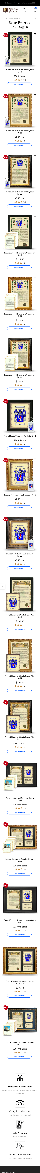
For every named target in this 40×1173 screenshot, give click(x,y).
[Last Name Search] (20, 18)
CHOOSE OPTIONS (19, 84)
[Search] (35, 19)
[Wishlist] (35, 34)
